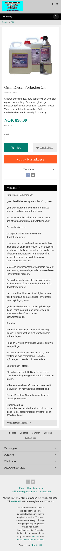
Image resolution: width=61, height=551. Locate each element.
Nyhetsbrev (45, 491)
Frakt (21, 488)
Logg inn (48, 433)
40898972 (16, 501)
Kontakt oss (30, 438)
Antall (6, 134)
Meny (7, 16)
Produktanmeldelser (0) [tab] (17, 423)
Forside (5, 22)
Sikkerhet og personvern (24, 491)
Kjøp (16, 147)
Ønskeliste (44, 147)
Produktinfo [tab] (12, 188)
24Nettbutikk (36, 545)
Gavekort (36, 433)
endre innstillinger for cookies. (31, 539)
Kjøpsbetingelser (35, 488)
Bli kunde (24, 433)
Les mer (36, 536)
